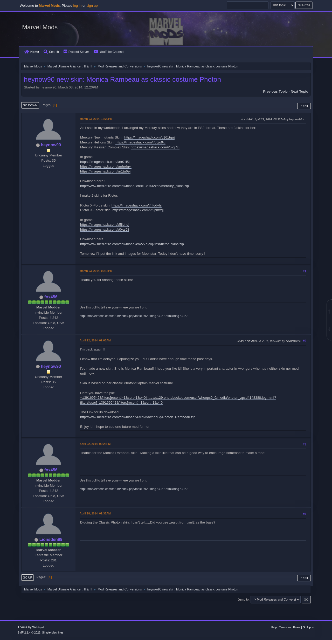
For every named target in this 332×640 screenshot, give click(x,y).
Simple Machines (52, 632)
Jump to (243, 599)
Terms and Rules (289, 627)
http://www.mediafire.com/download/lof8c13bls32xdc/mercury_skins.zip (134, 186)
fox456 (51, 297)
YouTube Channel (109, 52)
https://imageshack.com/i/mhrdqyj (106, 166)
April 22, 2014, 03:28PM (95, 443)
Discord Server (76, 52)
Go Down (30, 105)
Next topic (299, 91)
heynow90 (51, 145)
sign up (92, 6)
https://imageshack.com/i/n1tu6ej (105, 171)
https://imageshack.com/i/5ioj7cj (155, 147)
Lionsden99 (51, 539)
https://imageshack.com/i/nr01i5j (104, 162)
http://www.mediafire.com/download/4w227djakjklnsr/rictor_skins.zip (132, 244)
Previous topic (275, 91)
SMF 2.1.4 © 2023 (29, 632)
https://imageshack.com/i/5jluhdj (104, 224)
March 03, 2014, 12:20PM (96, 118)
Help (274, 627)
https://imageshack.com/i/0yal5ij (104, 229)
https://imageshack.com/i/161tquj (149, 137)
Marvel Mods (40, 27)
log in (77, 6)
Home (31, 52)
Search (51, 52)
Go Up (27, 577)
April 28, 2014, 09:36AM (95, 513)
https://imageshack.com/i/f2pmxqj (137, 210)
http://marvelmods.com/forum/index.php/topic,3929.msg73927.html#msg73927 (134, 316)
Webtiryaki (38, 627)
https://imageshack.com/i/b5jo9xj (140, 142)
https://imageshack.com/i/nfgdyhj (137, 205)
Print (304, 105)
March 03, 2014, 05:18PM (96, 270)
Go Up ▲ (308, 627)
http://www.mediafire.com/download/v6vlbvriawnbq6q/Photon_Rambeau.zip (138, 417)
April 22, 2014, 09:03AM (95, 340)
